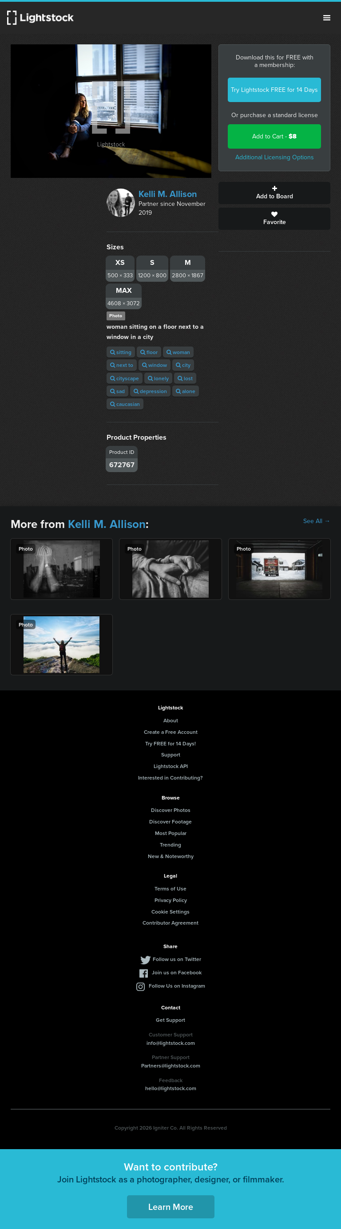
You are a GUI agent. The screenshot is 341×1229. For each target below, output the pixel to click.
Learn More (170, 1206)
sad (117, 391)
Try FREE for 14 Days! (170, 743)
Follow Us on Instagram (177, 985)
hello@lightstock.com (170, 1088)
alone (185, 391)
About (170, 720)
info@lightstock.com (171, 1043)
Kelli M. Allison (168, 194)
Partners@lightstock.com (170, 1065)
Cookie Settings (170, 911)
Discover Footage (170, 821)
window (154, 365)
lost (185, 378)
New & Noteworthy (171, 856)
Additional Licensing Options (274, 157)
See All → (316, 521)
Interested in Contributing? (170, 777)
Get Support (170, 1020)
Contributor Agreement (170, 922)
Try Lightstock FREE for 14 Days (274, 90)
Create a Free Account (171, 732)
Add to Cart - (274, 136)
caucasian (125, 404)
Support (170, 754)
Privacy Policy (171, 900)
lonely (158, 378)
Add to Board (274, 193)
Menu (327, 18)
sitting (120, 352)
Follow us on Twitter (177, 959)
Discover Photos (170, 810)
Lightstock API (171, 766)
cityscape (124, 378)
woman (178, 352)
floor (149, 352)
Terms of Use (170, 888)
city (183, 365)
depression (150, 391)
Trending (170, 844)
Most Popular (170, 833)
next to (121, 365)
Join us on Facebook (177, 972)
